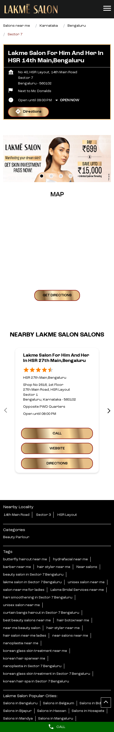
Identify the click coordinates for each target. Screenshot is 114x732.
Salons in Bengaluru (20, 703)
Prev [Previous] (6, 410)
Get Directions (57, 295)
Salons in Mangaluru (55, 718)
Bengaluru (77, 25)
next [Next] (108, 410)
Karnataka (49, 25)
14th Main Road (16, 515)
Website (57, 448)
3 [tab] (61, 176)
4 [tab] (71, 176)
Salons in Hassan (51, 711)
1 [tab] (42, 176)
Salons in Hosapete (88, 711)
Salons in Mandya (18, 718)
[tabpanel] (57, 158)
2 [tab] (51, 176)
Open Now (69, 100)
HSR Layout (67, 515)
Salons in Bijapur (17, 711)
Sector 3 (43, 515)
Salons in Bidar (92, 703)
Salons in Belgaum (58, 703)
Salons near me (16, 25)
